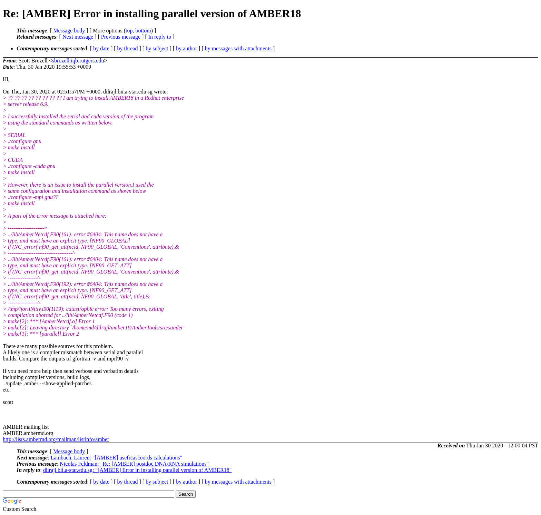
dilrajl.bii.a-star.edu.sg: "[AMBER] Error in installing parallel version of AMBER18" (137, 470)
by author (186, 48)
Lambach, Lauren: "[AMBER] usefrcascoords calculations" (116, 457)
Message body (69, 30)
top (129, 30)
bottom (143, 30)
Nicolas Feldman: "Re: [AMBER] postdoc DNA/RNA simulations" (134, 464)
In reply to (159, 37)
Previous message (120, 37)
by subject (157, 48)
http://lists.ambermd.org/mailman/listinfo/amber (56, 439)
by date (101, 48)
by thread (127, 48)
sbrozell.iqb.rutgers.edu (78, 60)
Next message (77, 37)
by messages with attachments (238, 48)
